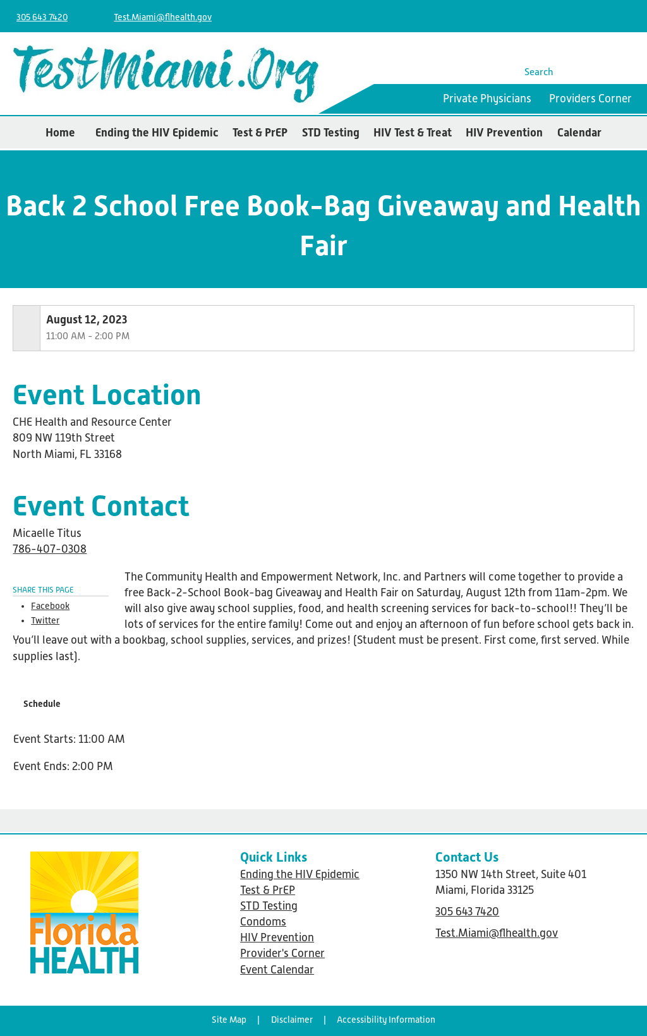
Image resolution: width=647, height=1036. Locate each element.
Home (60, 132)
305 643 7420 (42, 17)
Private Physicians (487, 98)
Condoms (263, 921)
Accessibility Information (386, 1020)
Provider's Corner (282, 953)
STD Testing (331, 132)
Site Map (229, 1020)
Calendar (579, 132)
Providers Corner (590, 98)
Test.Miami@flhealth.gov (163, 17)
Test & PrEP (260, 132)
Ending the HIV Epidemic (157, 132)
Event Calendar (277, 969)
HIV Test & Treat (412, 132)
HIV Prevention (504, 132)
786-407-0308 (50, 549)
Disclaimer (292, 1020)
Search (538, 71)
